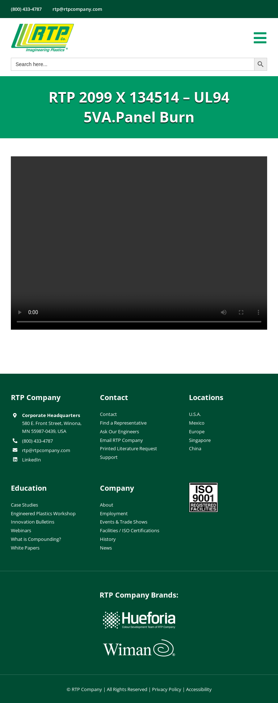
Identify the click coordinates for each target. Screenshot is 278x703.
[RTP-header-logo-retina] (42, 26)
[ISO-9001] (203, 485)
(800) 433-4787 (37, 441)
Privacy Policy (166, 689)
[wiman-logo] (139, 642)
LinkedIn (31, 459)
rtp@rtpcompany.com (46, 450)
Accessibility (199, 689)
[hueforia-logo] (139, 615)
